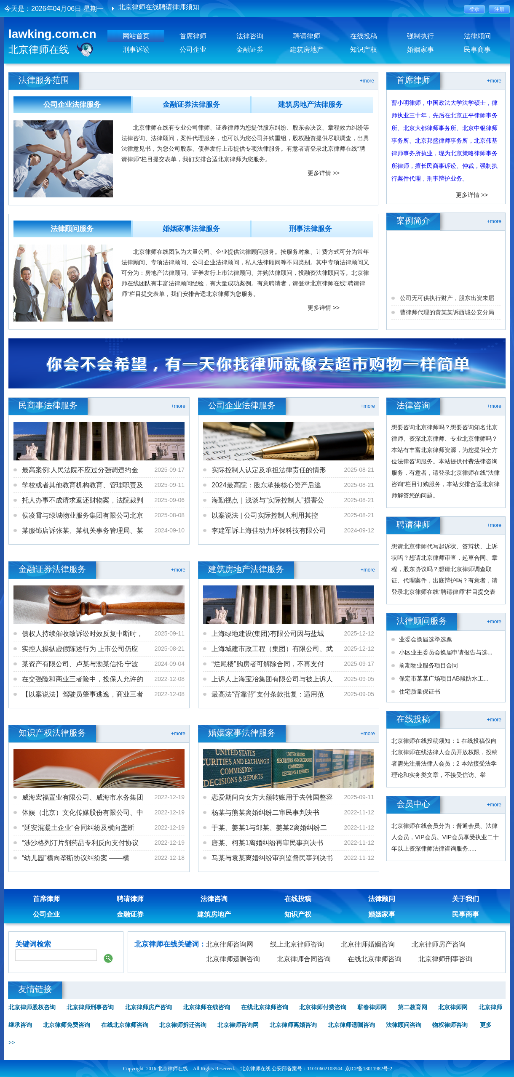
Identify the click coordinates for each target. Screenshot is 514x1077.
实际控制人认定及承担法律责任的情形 (268, 469)
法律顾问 (477, 36)
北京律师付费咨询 (322, 1007)
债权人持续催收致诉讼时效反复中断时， (82, 633)
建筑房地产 (307, 49)
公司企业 (192, 49)
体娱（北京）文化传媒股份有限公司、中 (82, 812)
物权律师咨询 (450, 1025)
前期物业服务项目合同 (428, 665)
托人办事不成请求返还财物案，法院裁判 (82, 500)
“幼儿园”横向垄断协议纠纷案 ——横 (75, 858)
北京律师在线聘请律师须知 (158, 8)
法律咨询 (249, 36)
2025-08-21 (359, 469)
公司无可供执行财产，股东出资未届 (447, 315)
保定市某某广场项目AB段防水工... (443, 678)
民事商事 (477, 49)
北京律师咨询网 (229, 944)
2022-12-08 (169, 678)
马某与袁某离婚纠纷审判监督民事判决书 (272, 858)
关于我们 (465, 898)
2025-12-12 (359, 633)
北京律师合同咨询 (304, 959)
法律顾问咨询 (403, 1025)
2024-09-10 (169, 530)
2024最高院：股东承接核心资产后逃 (266, 485)
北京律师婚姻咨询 (368, 944)
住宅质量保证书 (419, 691)
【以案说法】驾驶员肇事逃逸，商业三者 (82, 694)
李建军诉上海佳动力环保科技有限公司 (268, 530)
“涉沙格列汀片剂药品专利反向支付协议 (80, 842)
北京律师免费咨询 (66, 1025)
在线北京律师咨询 (375, 959)
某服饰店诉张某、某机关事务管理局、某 (82, 530)
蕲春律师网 (372, 1007)
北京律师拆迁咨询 (182, 1025)
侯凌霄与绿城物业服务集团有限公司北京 (82, 515)
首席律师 (192, 36)
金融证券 (249, 49)
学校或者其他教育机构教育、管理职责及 (82, 485)
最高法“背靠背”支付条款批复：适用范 (267, 694)
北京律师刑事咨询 (445, 959)
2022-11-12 (359, 812)
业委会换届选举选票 (425, 639)
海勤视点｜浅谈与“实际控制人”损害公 (267, 500)
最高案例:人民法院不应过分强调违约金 (80, 469)
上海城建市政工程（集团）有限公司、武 (272, 648)
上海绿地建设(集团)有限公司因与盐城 (267, 633)
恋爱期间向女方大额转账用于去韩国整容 (272, 797)
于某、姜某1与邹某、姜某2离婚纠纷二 (269, 827)
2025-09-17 (169, 469)
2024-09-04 (169, 663)
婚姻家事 (420, 49)
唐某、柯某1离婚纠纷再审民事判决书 (267, 842)
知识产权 (363, 49)
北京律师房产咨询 (439, 944)
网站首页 (136, 36)
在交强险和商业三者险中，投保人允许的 (82, 679)
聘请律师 (306, 36)
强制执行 (420, 36)
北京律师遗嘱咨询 (233, 959)
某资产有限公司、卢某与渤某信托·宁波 (80, 663)
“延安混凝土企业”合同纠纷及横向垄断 (78, 827)
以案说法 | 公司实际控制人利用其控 (264, 515)
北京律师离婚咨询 (293, 1025)
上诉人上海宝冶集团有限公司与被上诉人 (272, 679)
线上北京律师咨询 (297, 944)
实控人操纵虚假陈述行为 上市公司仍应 (80, 648)
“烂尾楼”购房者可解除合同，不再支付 (267, 663)
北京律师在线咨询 (206, 1007)
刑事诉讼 (136, 49)
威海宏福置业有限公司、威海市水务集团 (82, 797)
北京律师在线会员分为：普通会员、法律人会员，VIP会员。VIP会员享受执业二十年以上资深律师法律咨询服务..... (445, 837)
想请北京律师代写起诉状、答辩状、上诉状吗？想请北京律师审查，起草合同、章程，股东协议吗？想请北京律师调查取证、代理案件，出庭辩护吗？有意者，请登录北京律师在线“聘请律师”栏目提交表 (444, 569)
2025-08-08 (169, 515)
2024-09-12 (359, 530)
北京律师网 (453, 1007)
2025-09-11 (169, 484)
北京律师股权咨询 (32, 1007)
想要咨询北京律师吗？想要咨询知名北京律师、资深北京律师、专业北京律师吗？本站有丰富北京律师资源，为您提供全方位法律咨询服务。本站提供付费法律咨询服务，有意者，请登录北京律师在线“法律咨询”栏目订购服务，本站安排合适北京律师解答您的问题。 (445, 461)
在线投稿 (363, 36)
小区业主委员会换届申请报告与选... (446, 652)
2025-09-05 (359, 678)
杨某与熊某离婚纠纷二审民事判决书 (265, 812)
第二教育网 (412, 1007)
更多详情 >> (324, 173)
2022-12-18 (169, 857)
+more (367, 81)
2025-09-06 (169, 500)
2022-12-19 (169, 797)
